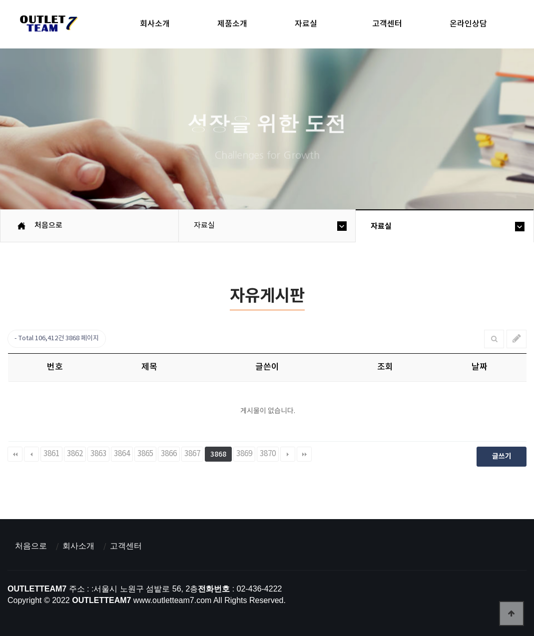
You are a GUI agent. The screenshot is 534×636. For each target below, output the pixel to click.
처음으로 (31, 546)
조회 (385, 367)
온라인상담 (468, 23)
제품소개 (232, 23)
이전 (31, 454)
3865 (145, 454)
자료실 (306, 23)
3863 (98, 454)
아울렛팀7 (47, 25)
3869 (244, 454)
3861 (51, 454)
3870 (268, 454)
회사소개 (155, 23)
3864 (122, 454)
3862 (75, 454)
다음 (287, 454)
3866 (169, 454)
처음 (14, 454)
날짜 (480, 367)
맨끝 (304, 454)
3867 (192, 454)
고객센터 (387, 23)
